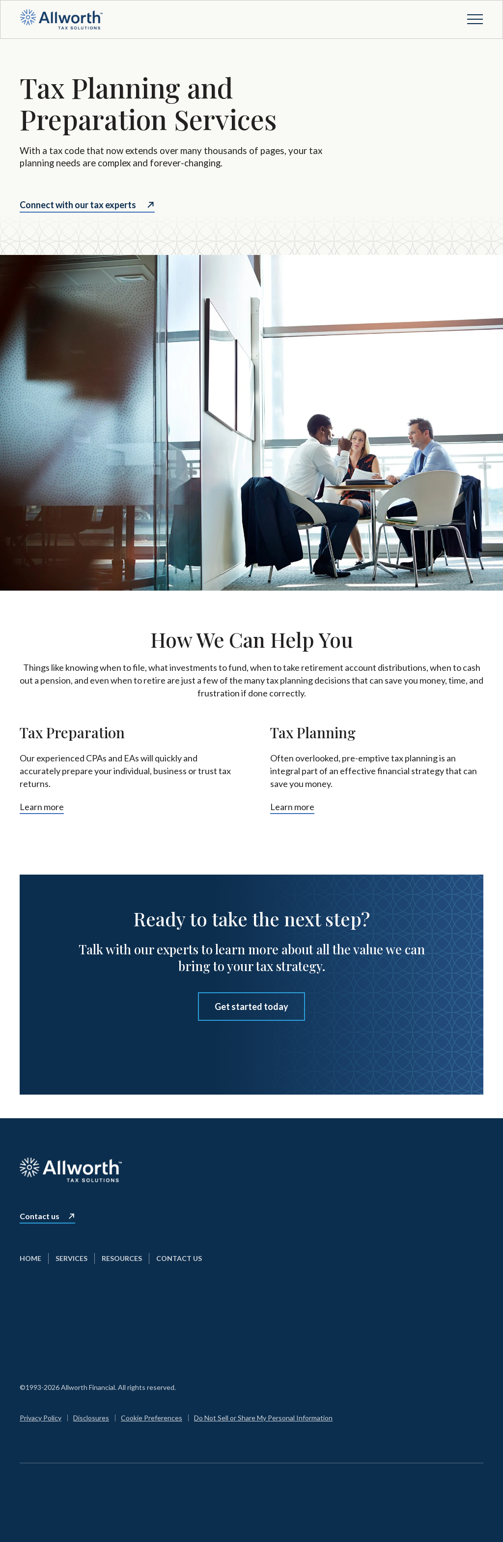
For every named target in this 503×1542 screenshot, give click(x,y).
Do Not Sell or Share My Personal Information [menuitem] (263, 1418)
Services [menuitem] (71, 1258)
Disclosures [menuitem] (91, 1418)
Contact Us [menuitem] (179, 1258)
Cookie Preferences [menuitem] (151, 1418)
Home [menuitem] (30, 1258)
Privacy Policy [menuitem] (40, 1418)
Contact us (39, 1216)
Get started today (251, 1006)
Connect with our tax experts (78, 205)
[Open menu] (475, 19)
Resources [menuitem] (122, 1258)
